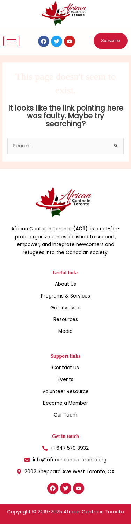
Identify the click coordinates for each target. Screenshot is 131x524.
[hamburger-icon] (11, 41)
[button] (111, 41)
